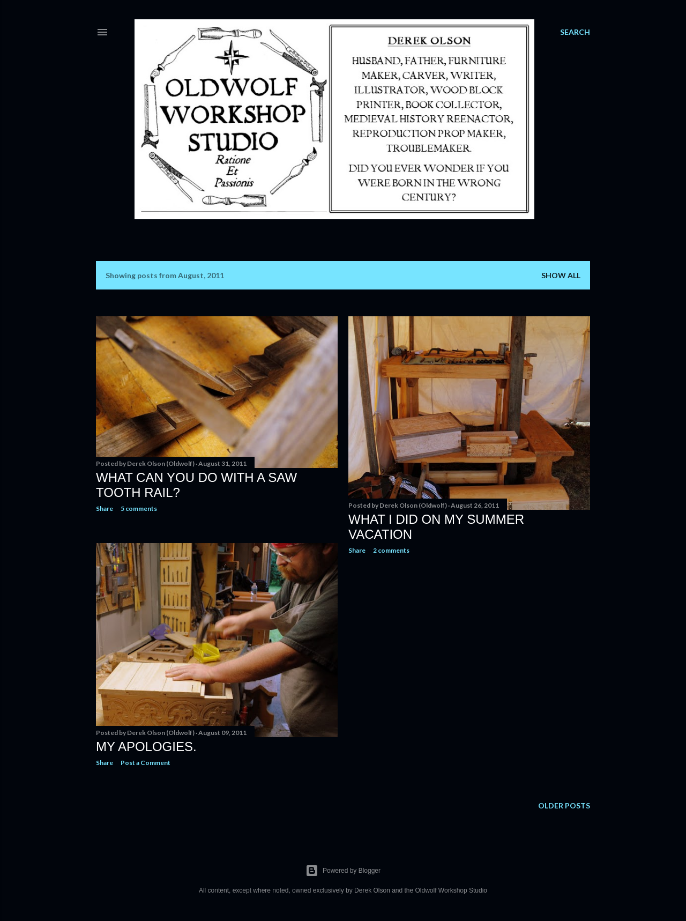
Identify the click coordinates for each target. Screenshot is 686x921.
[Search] (575, 32)
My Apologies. (146, 746)
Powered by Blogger (343, 870)
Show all (560, 275)
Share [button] (104, 508)
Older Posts (564, 805)
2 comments (391, 550)
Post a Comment (145, 763)
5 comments (139, 508)
